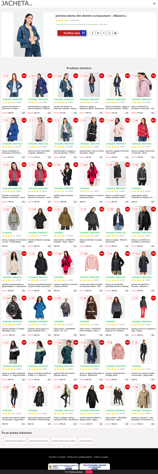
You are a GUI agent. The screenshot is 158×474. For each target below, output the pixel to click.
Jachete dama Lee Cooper (64, 440)
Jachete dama (86, 440)
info (23, 112)
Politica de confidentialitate (79, 457)
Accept (89, 471)
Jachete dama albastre (15, 440)
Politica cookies (101, 457)
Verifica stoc (74, 33)
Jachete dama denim (38, 440)
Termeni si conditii (57, 457)
